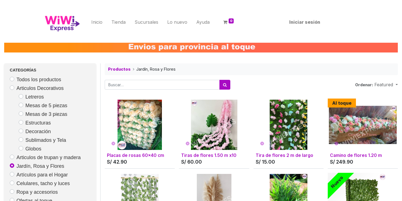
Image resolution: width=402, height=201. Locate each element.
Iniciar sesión (303, 22)
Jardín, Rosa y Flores (40, 166)
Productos (119, 69)
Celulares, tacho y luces (43, 183)
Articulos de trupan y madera (48, 157)
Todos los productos (38, 79)
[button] (386, 85)
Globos (33, 149)
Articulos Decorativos (40, 88)
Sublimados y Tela (45, 140)
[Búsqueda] (224, 85)
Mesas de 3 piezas (46, 114)
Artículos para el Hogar (42, 175)
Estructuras (38, 123)
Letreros (34, 97)
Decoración (38, 131)
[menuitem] (98, 22)
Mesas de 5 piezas (46, 105)
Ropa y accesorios (37, 192)
